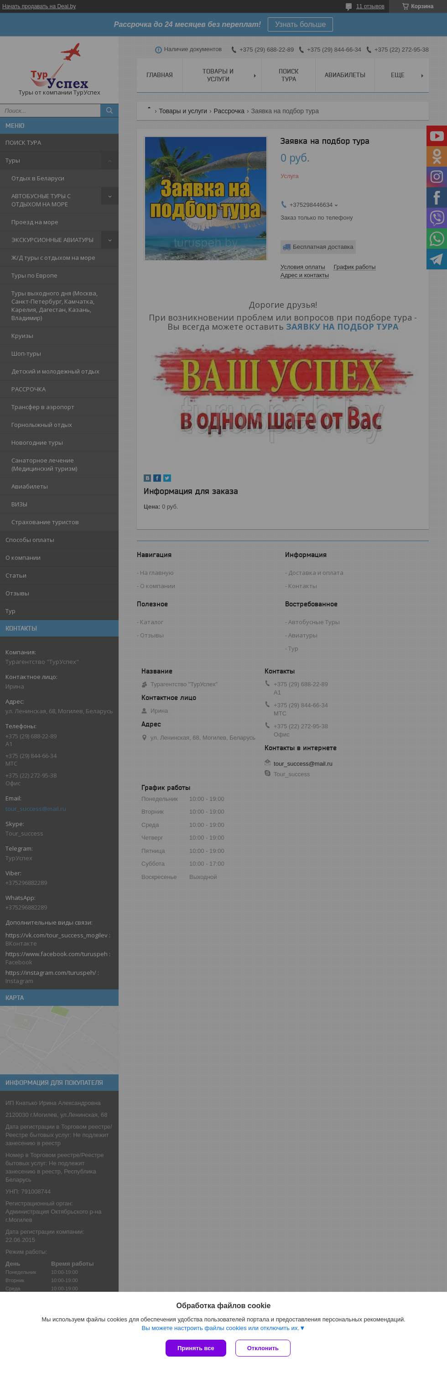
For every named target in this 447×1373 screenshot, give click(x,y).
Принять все (195, 1348)
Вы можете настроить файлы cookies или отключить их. (220, 1328)
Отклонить (263, 1348)
